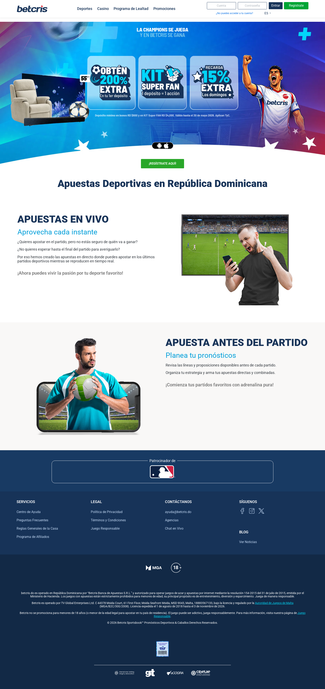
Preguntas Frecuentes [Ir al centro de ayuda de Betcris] (32, 520)
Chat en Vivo (174, 528)
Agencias (171, 520)
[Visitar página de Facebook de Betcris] (242, 515)
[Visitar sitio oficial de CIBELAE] (201, 673)
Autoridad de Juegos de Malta (274, 603)
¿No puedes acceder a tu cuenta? (234, 13)
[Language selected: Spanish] (266, 12)
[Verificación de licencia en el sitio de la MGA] (153, 570)
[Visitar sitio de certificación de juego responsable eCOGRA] (175, 673)
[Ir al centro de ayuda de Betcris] (176, 570)
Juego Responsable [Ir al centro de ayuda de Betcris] (105, 528)
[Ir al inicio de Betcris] (32, 8)
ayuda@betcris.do (178, 512)
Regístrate (296, 5)
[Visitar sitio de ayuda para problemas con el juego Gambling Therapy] (149, 673)
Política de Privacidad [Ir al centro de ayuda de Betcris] (106, 512)
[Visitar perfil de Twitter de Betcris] (261, 515)
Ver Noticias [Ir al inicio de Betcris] (248, 542)
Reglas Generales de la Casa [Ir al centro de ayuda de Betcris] (37, 528)
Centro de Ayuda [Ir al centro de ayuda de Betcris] (29, 512)
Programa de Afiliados (33, 537)
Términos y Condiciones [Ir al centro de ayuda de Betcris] (108, 520)
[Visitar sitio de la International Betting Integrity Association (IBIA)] (124, 673)
